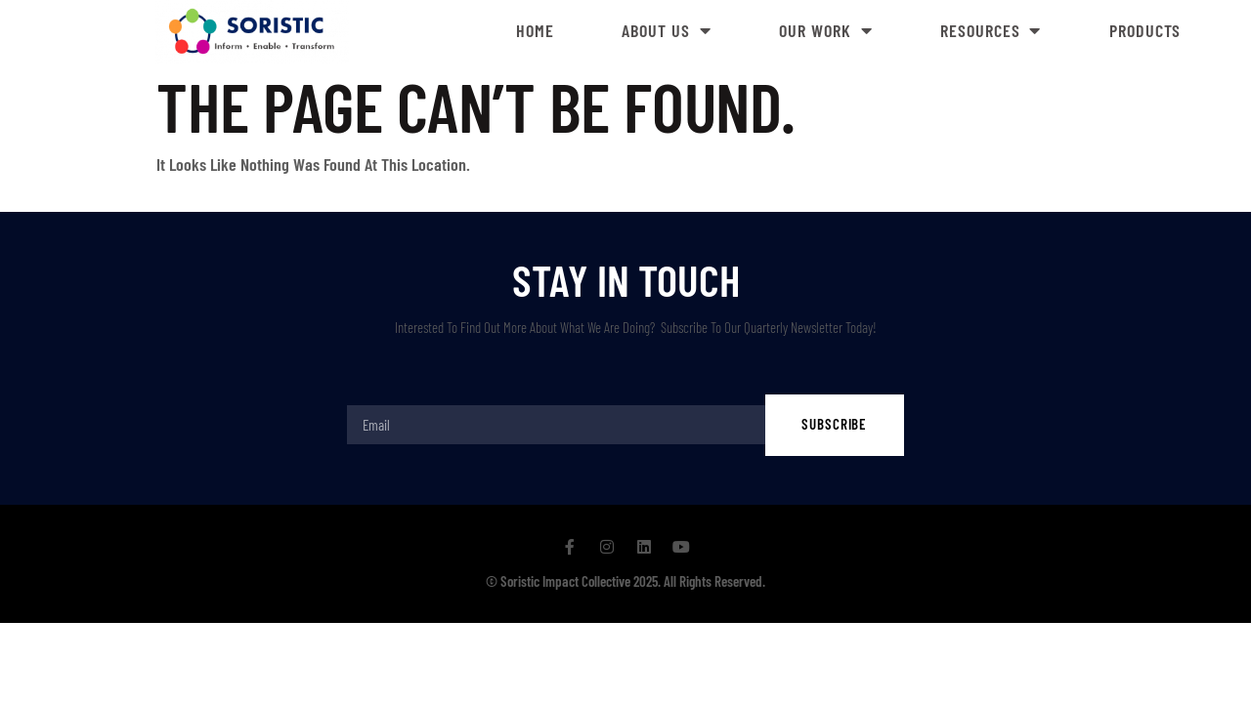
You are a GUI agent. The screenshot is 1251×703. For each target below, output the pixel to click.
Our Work (825, 30)
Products (1145, 30)
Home (535, 30)
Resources (990, 30)
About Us (666, 30)
